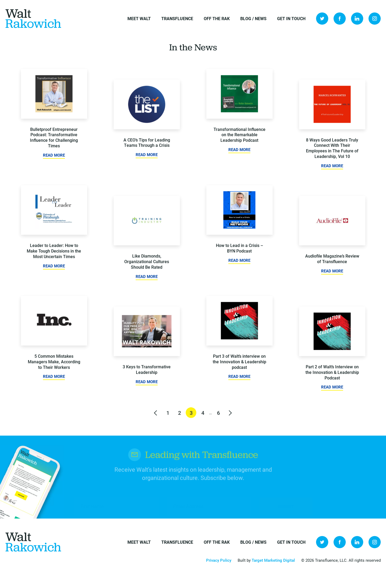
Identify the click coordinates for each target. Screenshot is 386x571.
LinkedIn (357, 18)
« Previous (156, 415)
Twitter (322, 18)
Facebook (340, 18)
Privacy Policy (218, 560)
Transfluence (177, 18)
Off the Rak (217, 18)
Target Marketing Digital (273, 560)
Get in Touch (291, 18)
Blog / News (253, 18)
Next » (230, 415)
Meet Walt (139, 18)
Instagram (375, 18)
